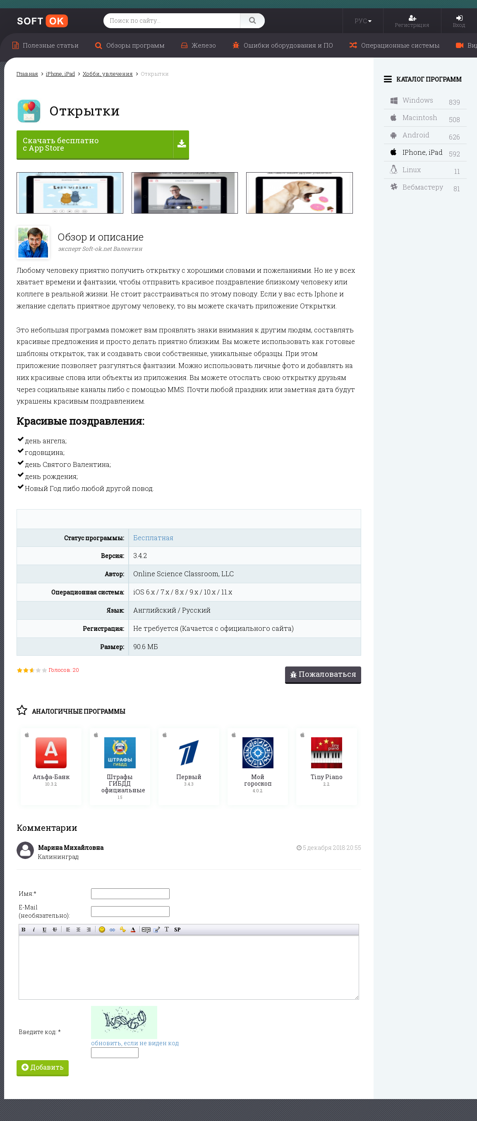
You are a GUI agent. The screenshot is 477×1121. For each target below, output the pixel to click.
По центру (78, 928)
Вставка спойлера (177, 928)
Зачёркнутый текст (55, 928)
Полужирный (24, 928)
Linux (405, 169)
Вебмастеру (417, 187)
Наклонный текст (34, 928)
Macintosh (414, 117)
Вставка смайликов (102, 928)
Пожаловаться (323, 674)
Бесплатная (153, 537)
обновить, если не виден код (135, 1042)
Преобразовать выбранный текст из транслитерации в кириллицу (167, 928)
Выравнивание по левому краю (68, 928)
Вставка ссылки (112, 928)
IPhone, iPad (417, 152)
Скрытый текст (146, 928)
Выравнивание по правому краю (88, 928)
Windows (412, 100)
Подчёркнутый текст (44, 928)
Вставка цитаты (156, 928)
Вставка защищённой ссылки (122, 928)
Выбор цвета (133, 928)
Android (410, 134)
